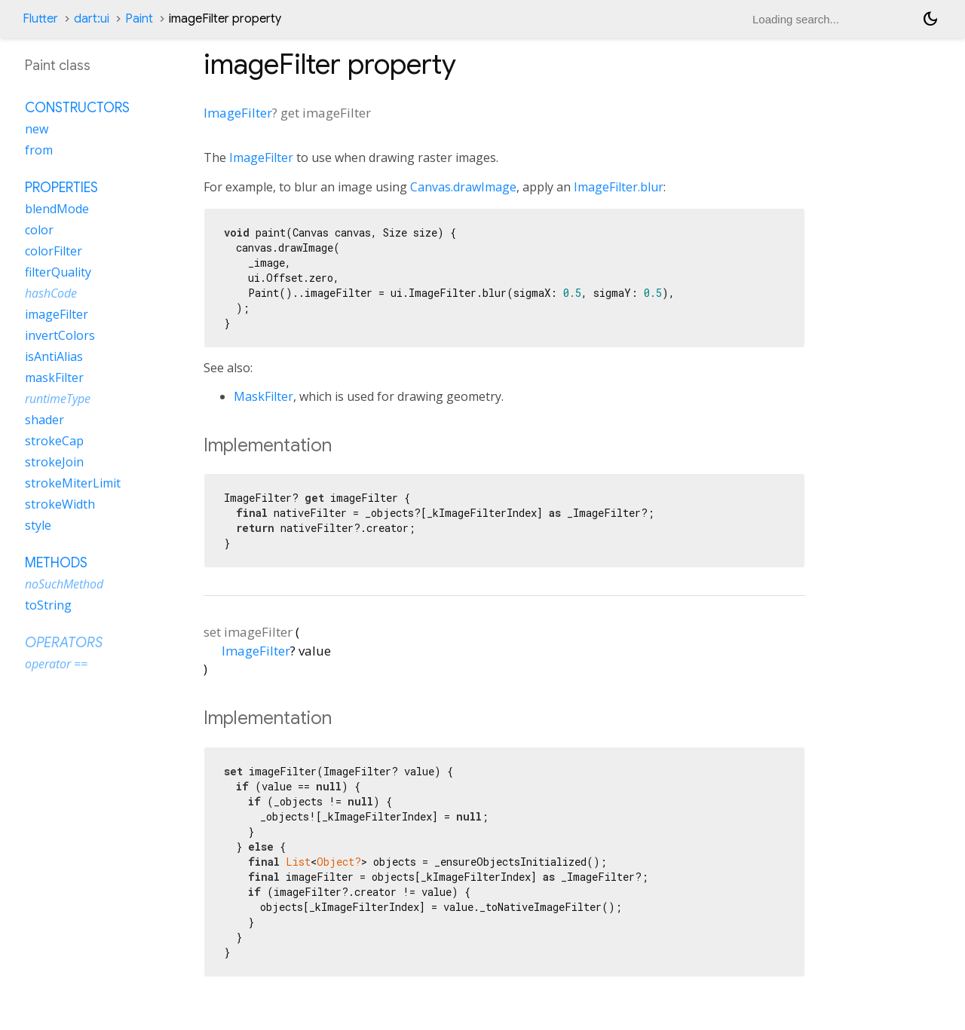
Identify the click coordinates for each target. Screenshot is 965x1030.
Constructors (77, 107)
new (36, 129)
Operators (64, 642)
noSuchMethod (64, 584)
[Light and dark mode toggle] (930, 19)
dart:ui (91, 18)
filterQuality (58, 272)
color (39, 230)
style (38, 525)
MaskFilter (263, 396)
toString (48, 605)
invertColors (60, 335)
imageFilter (56, 314)
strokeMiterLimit (73, 483)
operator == (56, 664)
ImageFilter (238, 112)
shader (44, 419)
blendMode (57, 208)
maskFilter (54, 377)
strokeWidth (60, 504)
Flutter (40, 18)
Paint (139, 18)
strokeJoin (54, 462)
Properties (61, 187)
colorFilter (53, 251)
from (39, 150)
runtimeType (57, 398)
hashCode (51, 293)
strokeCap (54, 440)
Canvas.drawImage (463, 187)
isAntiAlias (54, 356)
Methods (56, 563)
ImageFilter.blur (618, 187)
